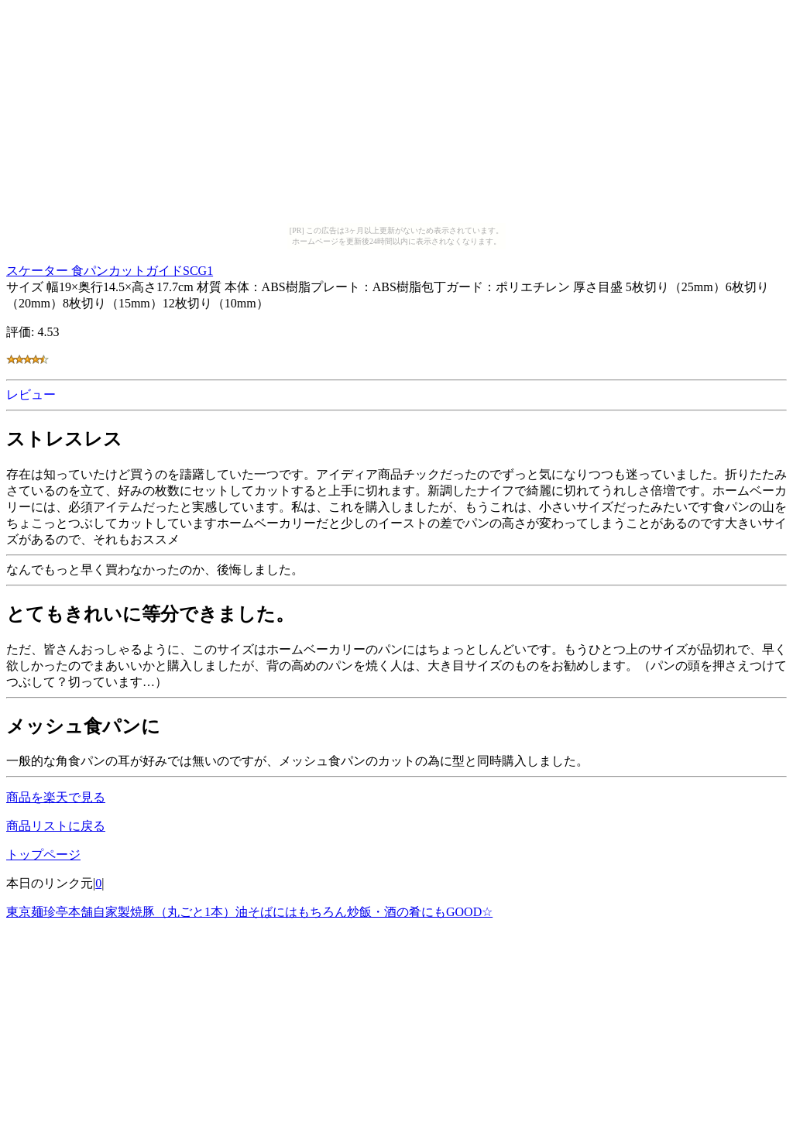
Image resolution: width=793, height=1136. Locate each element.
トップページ (43, 854)
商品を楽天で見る (55, 797)
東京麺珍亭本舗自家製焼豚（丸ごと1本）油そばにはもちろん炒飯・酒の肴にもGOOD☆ (249, 911)
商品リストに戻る (55, 825)
